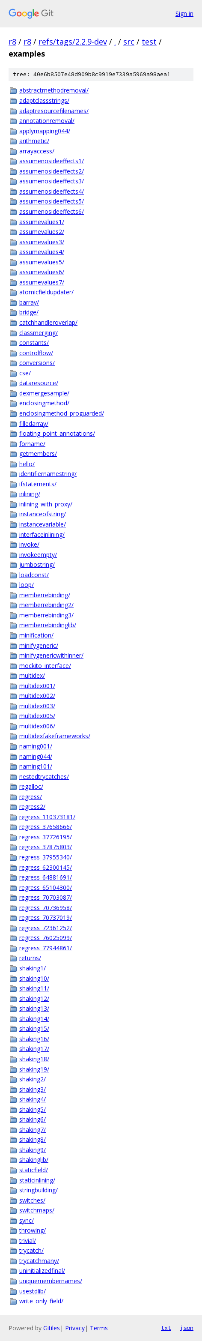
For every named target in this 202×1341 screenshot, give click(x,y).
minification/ (36, 635)
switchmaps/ (36, 1210)
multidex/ (32, 675)
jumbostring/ (37, 564)
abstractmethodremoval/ (54, 90)
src (128, 41)
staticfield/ (33, 1170)
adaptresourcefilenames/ (54, 111)
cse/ (25, 373)
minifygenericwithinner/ (51, 655)
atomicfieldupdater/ (46, 292)
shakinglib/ (33, 1159)
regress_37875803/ (45, 847)
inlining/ (29, 494)
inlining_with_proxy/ (45, 504)
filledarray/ (33, 423)
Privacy (75, 1328)
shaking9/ (32, 1150)
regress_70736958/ (45, 908)
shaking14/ (34, 1019)
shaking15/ (34, 1028)
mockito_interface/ (45, 666)
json (186, 1328)
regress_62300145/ (45, 867)
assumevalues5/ (41, 262)
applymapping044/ (44, 131)
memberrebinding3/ (46, 615)
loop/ (26, 585)
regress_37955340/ (45, 857)
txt (166, 1328)
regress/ (30, 797)
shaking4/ (32, 1099)
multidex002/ (37, 695)
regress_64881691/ (45, 877)
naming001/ (35, 746)
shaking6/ (32, 1119)
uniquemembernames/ (50, 1281)
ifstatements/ (37, 484)
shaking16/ (34, 1039)
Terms (99, 1328)
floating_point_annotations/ (57, 433)
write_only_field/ (41, 1301)
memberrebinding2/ (46, 605)
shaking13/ (34, 1008)
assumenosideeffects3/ (51, 181)
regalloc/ (31, 786)
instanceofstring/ (42, 514)
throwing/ (32, 1230)
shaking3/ (32, 1089)
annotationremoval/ (46, 121)
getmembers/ (38, 453)
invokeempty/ (38, 555)
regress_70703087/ (45, 897)
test (149, 41)
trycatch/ (31, 1250)
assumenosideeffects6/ (51, 211)
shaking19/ (34, 1069)
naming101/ (35, 766)
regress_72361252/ (45, 928)
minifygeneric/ (38, 645)
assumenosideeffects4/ (51, 191)
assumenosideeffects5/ (51, 201)
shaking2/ (32, 1079)
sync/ (26, 1220)
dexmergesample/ (44, 393)
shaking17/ (34, 1049)
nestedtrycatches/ (44, 776)
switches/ (32, 1200)
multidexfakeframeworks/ (54, 736)
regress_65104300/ (45, 887)
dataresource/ (38, 383)
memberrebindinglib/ (47, 625)
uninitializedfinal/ (42, 1270)
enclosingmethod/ (44, 403)
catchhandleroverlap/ (48, 322)
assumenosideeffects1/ (51, 161)
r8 (12, 41)
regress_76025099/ (45, 938)
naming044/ (35, 756)
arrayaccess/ (36, 151)
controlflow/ (36, 353)
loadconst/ (34, 575)
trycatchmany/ (39, 1261)
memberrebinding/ (44, 595)
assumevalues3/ (41, 242)
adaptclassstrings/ (44, 100)
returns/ (30, 958)
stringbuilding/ (38, 1190)
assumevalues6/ (41, 272)
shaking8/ (32, 1139)
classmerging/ (38, 333)
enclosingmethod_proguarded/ (61, 413)
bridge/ (29, 312)
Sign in (184, 13)
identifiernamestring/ (48, 474)
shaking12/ (34, 998)
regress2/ (32, 806)
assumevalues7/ (41, 282)
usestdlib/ (32, 1291)
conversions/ (37, 363)
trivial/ (27, 1240)
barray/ (29, 302)
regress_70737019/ (45, 917)
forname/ (32, 444)
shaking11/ (34, 988)
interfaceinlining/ (42, 534)
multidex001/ (37, 686)
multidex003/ (37, 706)
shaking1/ (32, 968)
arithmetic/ (34, 141)
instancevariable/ (42, 524)
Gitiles (51, 1328)
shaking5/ (32, 1109)
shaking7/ (32, 1129)
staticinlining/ (37, 1180)
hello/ (27, 464)
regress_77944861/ (45, 948)
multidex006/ (37, 726)
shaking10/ (34, 978)
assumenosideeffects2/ (51, 171)
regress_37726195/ (45, 837)
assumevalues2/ (41, 231)
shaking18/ (34, 1059)
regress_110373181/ (47, 817)
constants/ (34, 342)
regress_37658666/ (45, 827)
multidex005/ (37, 716)
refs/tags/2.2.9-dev (73, 41)
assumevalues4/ (41, 252)
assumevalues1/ (41, 222)
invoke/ (29, 544)
